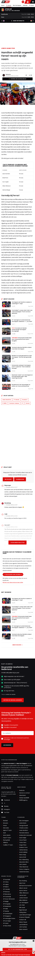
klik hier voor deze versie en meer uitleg (13, 582)
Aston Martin (6, 835)
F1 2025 (4, 403)
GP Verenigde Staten (9, 918)
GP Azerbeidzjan (7, 913)
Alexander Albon (24, 862)
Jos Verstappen (23, 902)
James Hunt (22, 895)
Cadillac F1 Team (8, 845)
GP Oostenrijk (7, 896)
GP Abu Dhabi (7, 926)
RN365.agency (23, 800)
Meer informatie (17, 21)
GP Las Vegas (7, 921)
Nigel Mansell (23, 910)
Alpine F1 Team (7, 830)
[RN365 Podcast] (23, 1)
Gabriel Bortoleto (24, 872)
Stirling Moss (22, 912)
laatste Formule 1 (9, 763)
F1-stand (31, 5)
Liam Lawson (23, 864)
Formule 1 (24, 399)
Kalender (25, 5)
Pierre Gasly (22, 854)
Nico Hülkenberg (24, 859)
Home (2, 5)
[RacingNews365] (17, 938)
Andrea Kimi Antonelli (25, 835)
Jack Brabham (23, 924)
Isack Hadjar (22, 837)
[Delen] (26, 75)
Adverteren (22, 795)
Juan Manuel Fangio (25, 915)
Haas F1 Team (7, 837)
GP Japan (6, 884)
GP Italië (5, 908)
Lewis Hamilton (8, 48)
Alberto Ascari (23, 888)
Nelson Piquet (23, 922)
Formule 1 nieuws (14, 403)
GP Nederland (7, 906)
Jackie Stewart (23, 898)
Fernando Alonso (24, 833)
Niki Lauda (22, 907)
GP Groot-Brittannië (9, 899)
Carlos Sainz (22, 842)
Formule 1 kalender (13, 775)
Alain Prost (22, 883)
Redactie (8, 74)
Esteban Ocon (23, 847)
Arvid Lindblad (23, 852)
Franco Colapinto (24, 869)
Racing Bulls (6, 840)
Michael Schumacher (25, 885)
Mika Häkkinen (23, 900)
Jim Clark (22, 905)
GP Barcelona (7, 894)
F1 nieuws (16, 399)
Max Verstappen (17, 5)
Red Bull (5, 820)
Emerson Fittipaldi (24, 917)
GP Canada (6, 889)
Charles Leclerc (19, 212)
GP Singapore (7, 916)
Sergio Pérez (22, 845)
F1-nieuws (8, 5)
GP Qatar (5, 923)
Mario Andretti (23, 929)
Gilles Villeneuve (24, 893)
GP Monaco (6, 891)
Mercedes (18, 199)
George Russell (23, 825)
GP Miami (6, 887)
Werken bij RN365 (24, 798)
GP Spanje (6, 911)
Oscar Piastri (23, 840)
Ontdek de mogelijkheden (12, 700)
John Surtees (23, 927)
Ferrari (10, 120)
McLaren (5, 823)
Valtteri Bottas (23, 850)
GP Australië (6, 879)
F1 (22, 403)
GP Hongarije (6, 904)
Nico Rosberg (23, 880)
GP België (5, 901)
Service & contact (24, 793)
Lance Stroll (22, 857)
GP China (5, 882)
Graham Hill (22, 919)
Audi (4, 833)
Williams (5, 842)
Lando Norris (22, 823)
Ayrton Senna (23, 890)
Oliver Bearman (23, 867)
